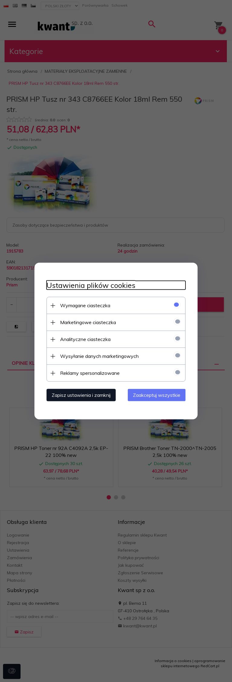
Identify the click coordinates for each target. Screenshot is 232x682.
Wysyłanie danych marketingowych (99, 356)
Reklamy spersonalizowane (90, 373)
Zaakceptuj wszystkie (156, 395)
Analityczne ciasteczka (85, 339)
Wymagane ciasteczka (85, 305)
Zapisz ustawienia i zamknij (81, 395)
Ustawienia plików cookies (91, 285)
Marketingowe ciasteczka (88, 322)
